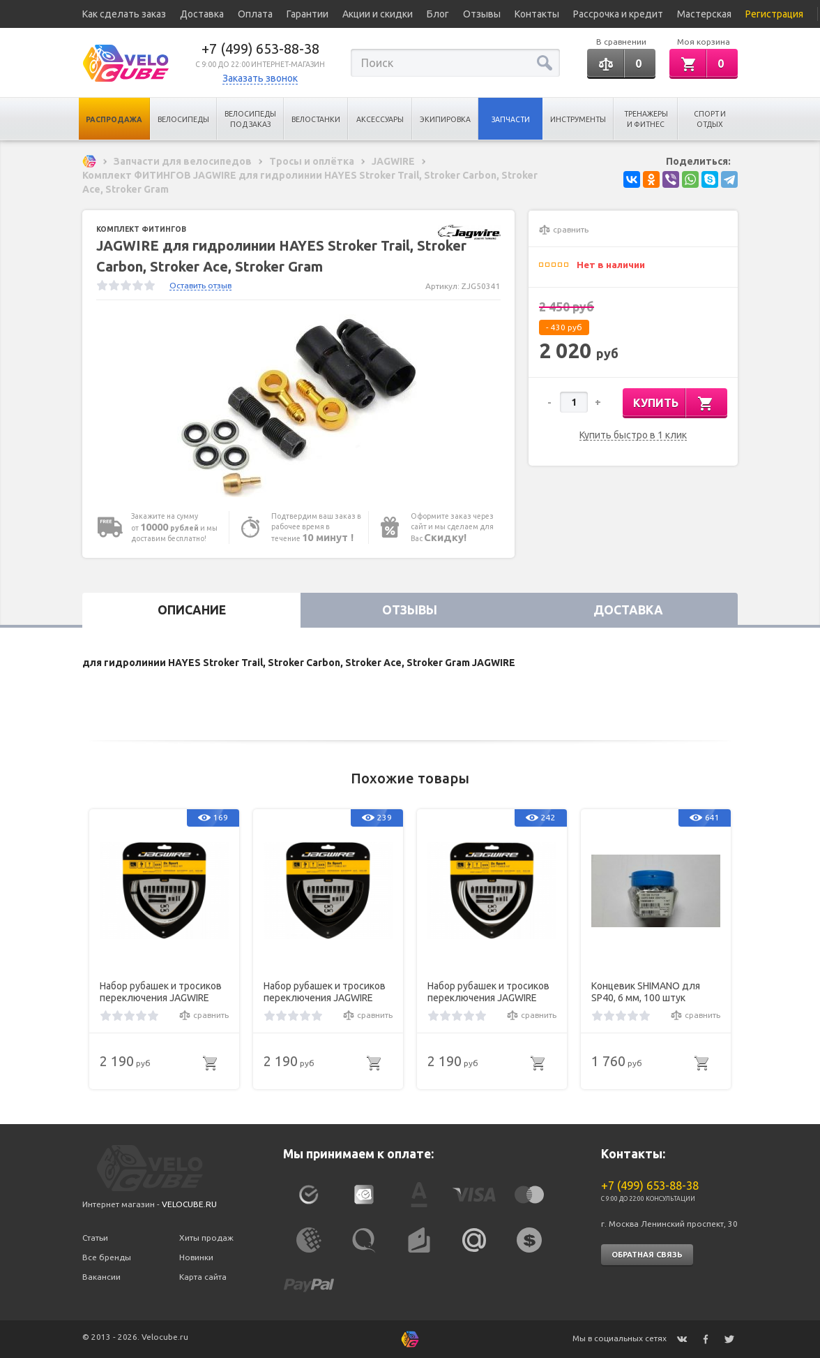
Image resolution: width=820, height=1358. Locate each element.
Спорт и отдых (710, 119)
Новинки (196, 1257)
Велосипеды (183, 119)
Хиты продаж (206, 1237)
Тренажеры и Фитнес (646, 119)
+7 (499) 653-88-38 (260, 48)
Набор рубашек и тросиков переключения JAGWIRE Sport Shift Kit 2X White (488, 992)
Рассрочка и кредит (618, 14)
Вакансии (101, 1276)
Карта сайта (203, 1276)
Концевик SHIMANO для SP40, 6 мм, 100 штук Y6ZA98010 (645, 992)
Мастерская (704, 14)
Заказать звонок (260, 78)
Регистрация (774, 14)
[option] (298, 405)
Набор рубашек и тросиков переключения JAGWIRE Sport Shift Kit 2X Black (325, 992)
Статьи (95, 1237)
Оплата (255, 14)
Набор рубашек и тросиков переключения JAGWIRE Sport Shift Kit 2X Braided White (161, 992)
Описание (192, 610)
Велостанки (315, 119)
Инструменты (578, 119)
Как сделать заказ (124, 14)
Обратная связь (647, 1254)
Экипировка (445, 119)
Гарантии (307, 14)
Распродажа (114, 119)
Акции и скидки (377, 14)
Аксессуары (380, 119)
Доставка (202, 14)
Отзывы (482, 14)
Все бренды (106, 1257)
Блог (438, 14)
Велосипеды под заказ (250, 119)
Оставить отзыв (200, 285)
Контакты (537, 14)
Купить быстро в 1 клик (633, 435)
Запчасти (511, 119)
